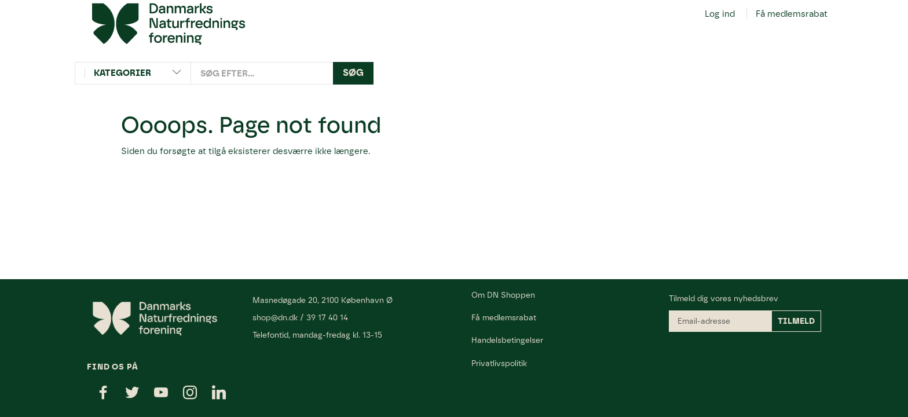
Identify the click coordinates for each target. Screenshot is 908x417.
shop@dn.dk (275, 317)
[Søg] (353, 73)
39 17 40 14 (327, 317)
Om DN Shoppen (503, 294)
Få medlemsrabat (792, 14)
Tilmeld (796, 321)
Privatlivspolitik (499, 363)
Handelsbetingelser (507, 340)
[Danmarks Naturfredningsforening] (168, 23)
